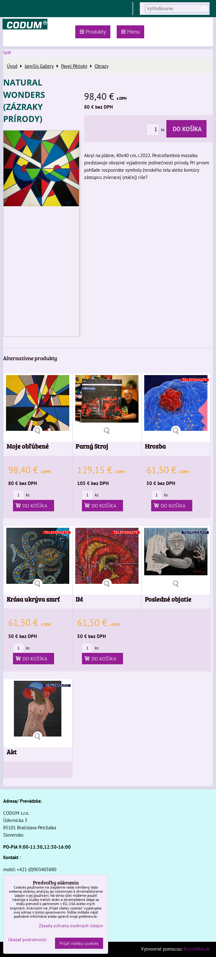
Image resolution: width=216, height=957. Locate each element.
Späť (7, 52)
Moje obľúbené (28, 446)
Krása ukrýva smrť (33, 599)
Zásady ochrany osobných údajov (71, 925)
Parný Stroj (92, 446)
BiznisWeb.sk (196, 949)
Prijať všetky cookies (79, 943)
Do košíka (186, 129)
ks (156, 129)
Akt (12, 752)
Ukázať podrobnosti (27, 939)
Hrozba (155, 446)
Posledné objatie (168, 599)
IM (79, 599)
